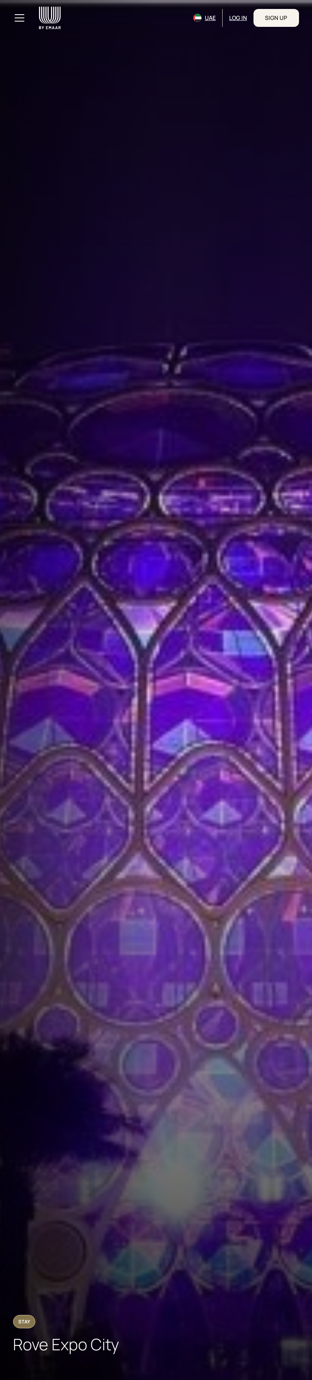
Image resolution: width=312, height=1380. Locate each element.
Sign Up (276, 18)
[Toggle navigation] (19, 17)
